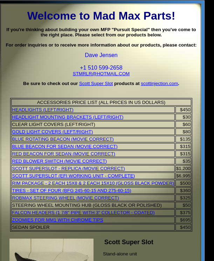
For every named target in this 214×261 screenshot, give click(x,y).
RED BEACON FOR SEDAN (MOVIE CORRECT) (63, 153)
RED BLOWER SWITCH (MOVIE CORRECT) (59, 161)
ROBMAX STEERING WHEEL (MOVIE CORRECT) (65, 197)
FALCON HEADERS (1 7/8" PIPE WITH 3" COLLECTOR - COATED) (83, 212)
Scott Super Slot (96, 83)
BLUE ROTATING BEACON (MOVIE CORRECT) (63, 139)
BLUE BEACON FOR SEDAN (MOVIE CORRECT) (64, 146)
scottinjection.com (159, 83)
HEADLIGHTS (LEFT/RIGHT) (43, 109)
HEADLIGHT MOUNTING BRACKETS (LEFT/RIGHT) (67, 117)
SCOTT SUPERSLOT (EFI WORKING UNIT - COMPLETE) (73, 175)
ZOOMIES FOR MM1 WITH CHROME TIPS (57, 220)
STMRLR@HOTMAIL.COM (101, 73)
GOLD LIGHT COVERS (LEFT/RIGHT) (52, 131)
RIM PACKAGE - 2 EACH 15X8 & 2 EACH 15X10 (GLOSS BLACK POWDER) (93, 183)
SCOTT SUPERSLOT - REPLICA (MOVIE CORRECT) (68, 168)
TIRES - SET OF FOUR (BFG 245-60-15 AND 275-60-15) (71, 190)
